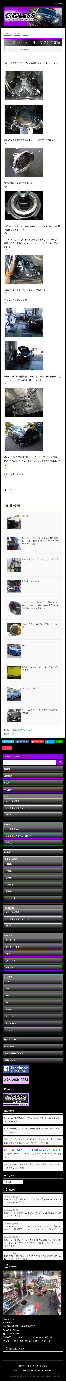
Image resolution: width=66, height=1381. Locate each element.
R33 (7, 995)
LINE (59, 741)
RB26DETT (9, 824)
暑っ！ (15, 733)
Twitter (8, 741)
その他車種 (9, 907)
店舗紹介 (8, 775)
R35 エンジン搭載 (30, 580)
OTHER (9, 1030)
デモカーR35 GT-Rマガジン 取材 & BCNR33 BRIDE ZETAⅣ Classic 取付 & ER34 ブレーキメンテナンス (40, 605)
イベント (8, 935)
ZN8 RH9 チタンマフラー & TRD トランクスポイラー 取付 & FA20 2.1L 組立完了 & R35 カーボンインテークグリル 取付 (32, 1228)
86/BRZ (7, 852)
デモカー (8, 789)
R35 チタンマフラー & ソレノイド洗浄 (40, 559)
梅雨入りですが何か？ (22, 730)
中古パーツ (9, 1046)
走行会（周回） (12, 940)
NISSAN (9, 1009)
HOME (7, 769)
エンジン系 (10, 898)
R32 (7, 1002)
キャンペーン (11, 967)
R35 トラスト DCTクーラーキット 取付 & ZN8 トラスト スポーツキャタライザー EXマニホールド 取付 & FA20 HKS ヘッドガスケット (33, 1154)
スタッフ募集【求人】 (14, 1053)
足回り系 (10, 884)
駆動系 (9, 877)
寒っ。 (25, 645)
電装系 (9, 891)
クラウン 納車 (29, 688)
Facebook (22, 741)
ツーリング (10, 960)
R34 (7, 988)
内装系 (9, 863)
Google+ (37, 741)
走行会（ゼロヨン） (14, 947)
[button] (30, 23)
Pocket (6, 748)
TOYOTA (10, 1016)
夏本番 (25, 516)
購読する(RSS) (11, 756)
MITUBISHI (11, 1023)
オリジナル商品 (12, 801)
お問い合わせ (10, 1060)
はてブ (50, 741)
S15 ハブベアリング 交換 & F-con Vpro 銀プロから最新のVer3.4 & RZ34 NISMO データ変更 (40, 540)
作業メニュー (10, 1039)
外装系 (9, 870)
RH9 (8, 954)
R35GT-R (8, 796)
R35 (10, 490)
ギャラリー (10, 815)
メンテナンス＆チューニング (18, 808)
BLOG (7, 782)
